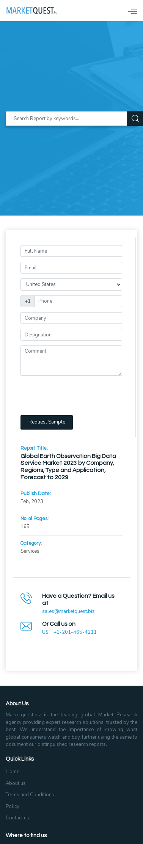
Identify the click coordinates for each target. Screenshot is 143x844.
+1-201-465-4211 (75, 632)
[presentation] (78, 395)
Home (12, 771)
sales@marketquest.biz (68, 611)
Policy (12, 806)
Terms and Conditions (30, 794)
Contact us (17, 817)
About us (16, 783)
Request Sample (46, 422)
